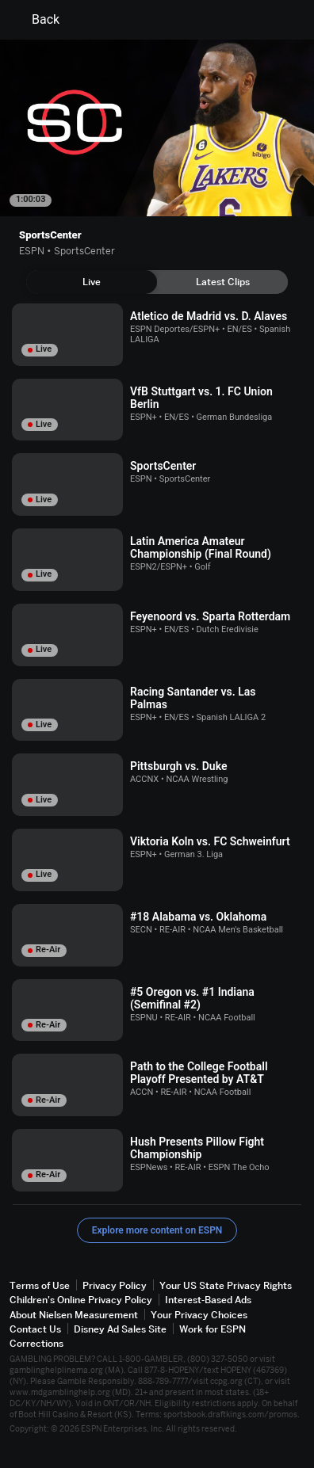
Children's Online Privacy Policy (81, 1300)
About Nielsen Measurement (74, 1315)
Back (36, 19)
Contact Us (35, 1329)
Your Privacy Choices (199, 1315)
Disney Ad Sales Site (120, 1329)
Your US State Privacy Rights (225, 1285)
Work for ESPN (212, 1329)
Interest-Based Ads (208, 1300)
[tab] (91, 282)
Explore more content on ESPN (157, 1230)
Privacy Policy (114, 1285)
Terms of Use (40, 1285)
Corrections (36, 1343)
